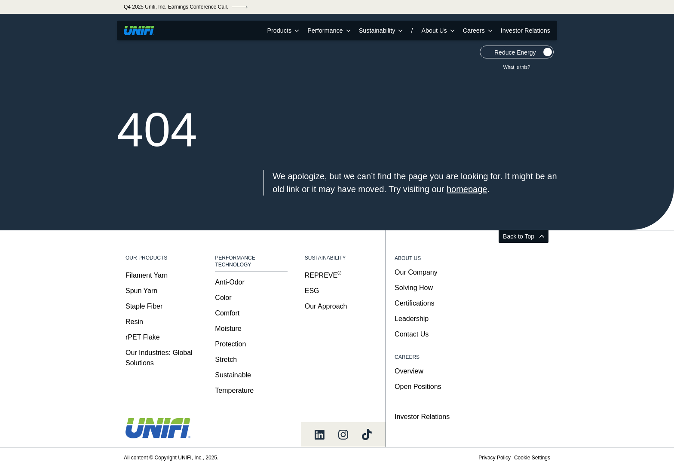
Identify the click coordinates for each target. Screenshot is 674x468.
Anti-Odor (229, 282)
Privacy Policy (494, 458)
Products (283, 31)
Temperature (234, 390)
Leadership (412, 318)
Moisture (228, 328)
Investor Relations (525, 31)
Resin (134, 321)
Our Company (416, 272)
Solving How (414, 287)
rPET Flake (143, 337)
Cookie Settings (532, 458)
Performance (328, 31)
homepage (467, 189)
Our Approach (326, 306)
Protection (230, 344)
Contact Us (412, 334)
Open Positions (418, 386)
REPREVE (323, 275)
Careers (477, 31)
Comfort (227, 313)
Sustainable (233, 375)
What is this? (516, 67)
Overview (409, 371)
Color (223, 297)
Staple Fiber (144, 306)
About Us (437, 31)
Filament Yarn (147, 275)
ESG (312, 290)
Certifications (414, 303)
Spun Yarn (141, 290)
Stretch (226, 359)
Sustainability (381, 31)
